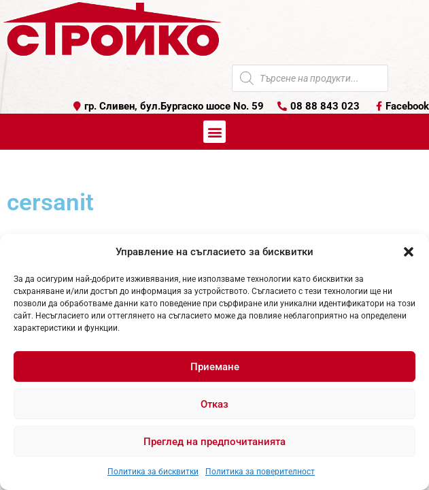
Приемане (214, 367)
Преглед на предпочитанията (214, 442)
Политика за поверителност (260, 471)
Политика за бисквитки (153, 471)
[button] (408, 252)
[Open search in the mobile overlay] (310, 78)
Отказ (214, 404)
